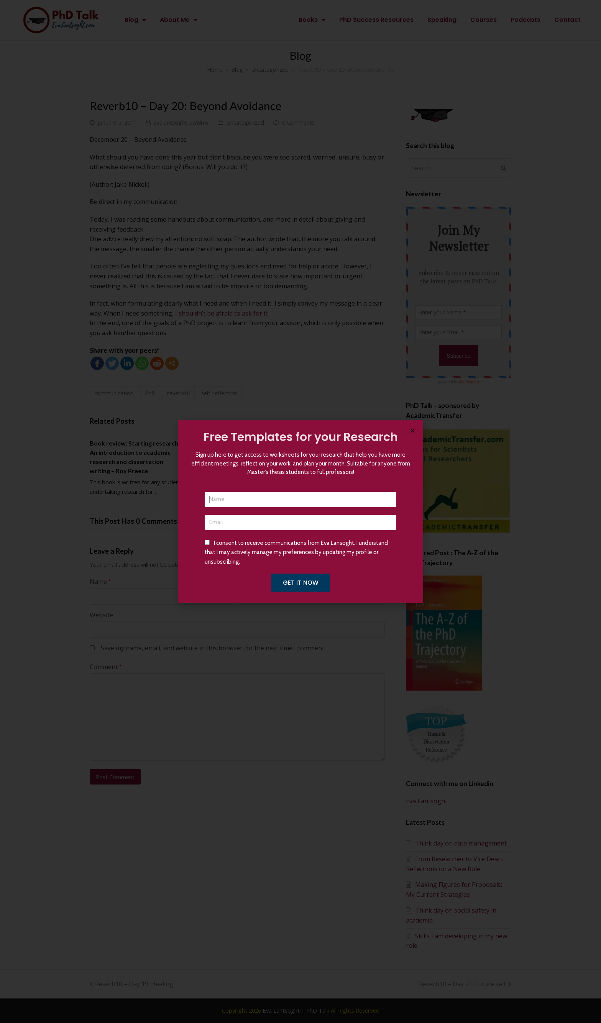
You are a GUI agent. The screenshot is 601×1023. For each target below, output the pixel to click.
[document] (300, 511)
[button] (412, 430)
